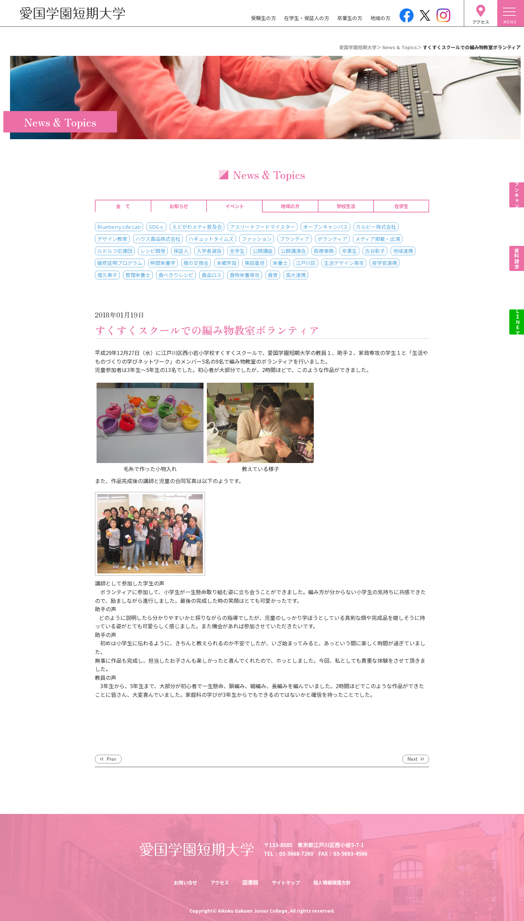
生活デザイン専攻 (344, 262)
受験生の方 (263, 17)
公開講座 (263, 250)
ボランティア (332, 238)
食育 (273, 274)
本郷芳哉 (227, 262)
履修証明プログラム (119, 262)
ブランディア (294, 238)
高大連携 (296, 274)
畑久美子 (107, 274)
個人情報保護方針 (336, 882)
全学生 (237, 250)
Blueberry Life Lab (119, 226)
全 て (123, 206)
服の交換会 (196, 262)
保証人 (180, 250)
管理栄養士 (137, 274)
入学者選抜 (209, 250)
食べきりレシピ (175, 274)
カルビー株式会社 (376, 226)
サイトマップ (286, 882)
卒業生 (349, 250)
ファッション (257, 238)
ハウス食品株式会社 (157, 238)
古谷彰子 (375, 250)
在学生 (401, 206)
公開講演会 (293, 250)
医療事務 (324, 250)
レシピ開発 (152, 250)
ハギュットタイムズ (211, 238)
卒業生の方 (349, 17)
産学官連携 (384, 262)
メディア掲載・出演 (377, 238)
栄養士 (280, 262)
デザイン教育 (112, 238)
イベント (234, 206)
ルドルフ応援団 (114, 250)
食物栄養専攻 (245, 274)
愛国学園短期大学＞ (360, 47)
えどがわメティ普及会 (197, 226)
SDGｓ (156, 226)
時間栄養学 (162, 262)
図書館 (249, 882)
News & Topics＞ (402, 47)
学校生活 (346, 206)
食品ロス (212, 274)
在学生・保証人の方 (306, 17)
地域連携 (403, 250)
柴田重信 (255, 262)
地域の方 (380, 17)
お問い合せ (179, 882)
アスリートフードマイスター (262, 226)
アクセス (216, 882)
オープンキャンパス (325, 226)
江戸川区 (306, 262)
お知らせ (178, 206)
